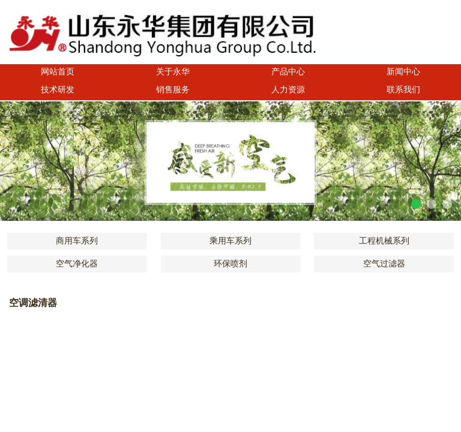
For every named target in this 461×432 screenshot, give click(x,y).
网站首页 (57, 71)
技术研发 (57, 89)
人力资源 (288, 89)
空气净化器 (77, 263)
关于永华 (173, 71)
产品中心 (288, 71)
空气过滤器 (384, 263)
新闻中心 (403, 71)
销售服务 (173, 89)
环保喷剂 (230, 263)
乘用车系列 (230, 240)
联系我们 (403, 89)
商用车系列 (77, 240)
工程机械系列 (384, 240)
